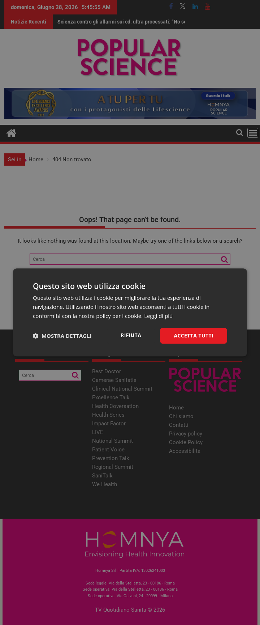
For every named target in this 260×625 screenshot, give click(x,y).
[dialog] (130, 312)
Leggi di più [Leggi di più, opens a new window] (158, 315)
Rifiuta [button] (131, 335)
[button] (62, 336)
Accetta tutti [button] (193, 335)
